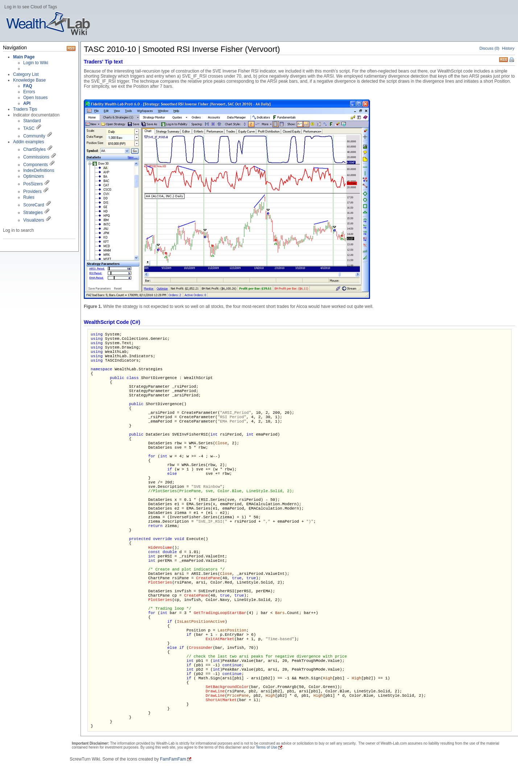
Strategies (33, 212)
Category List (26, 74)
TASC (28, 128)
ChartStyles (34, 149)
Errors (29, 91)
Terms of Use (266, 747)
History (508, 48)
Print (512, 60)
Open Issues (35, 97)
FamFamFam (173, 759)
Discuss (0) (490, 48)
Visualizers (33, 220)
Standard (32, 120)
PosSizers (33, 183)
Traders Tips (25, 109)
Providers (32, 191)
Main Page (23, 56)
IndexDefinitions (38, 170)
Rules (28, 197)
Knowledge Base (29, 80)
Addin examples (28, 141)
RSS (503, 59)
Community (34, 136)
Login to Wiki (35, 62)
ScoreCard (33, 204)
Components (35, 164)
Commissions (36, 157)
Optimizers (33, 176)
